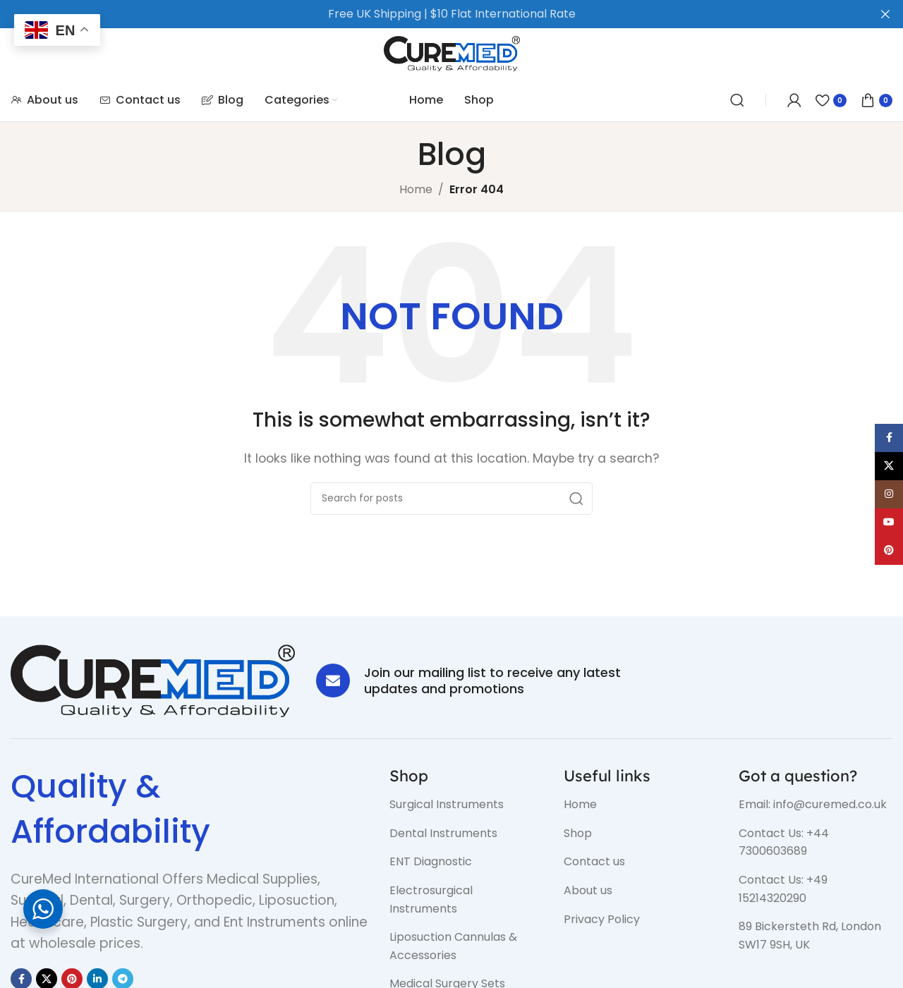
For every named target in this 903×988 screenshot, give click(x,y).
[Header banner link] (430, 14)
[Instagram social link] (889, 494)
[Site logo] (452, 52)
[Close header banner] (885, 14)
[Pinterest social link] (889, 551)
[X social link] (889, 466)
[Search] (737, 100)
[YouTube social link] (889, 522)
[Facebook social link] (889, 438)
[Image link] (153, 680)
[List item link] (466, 804)
